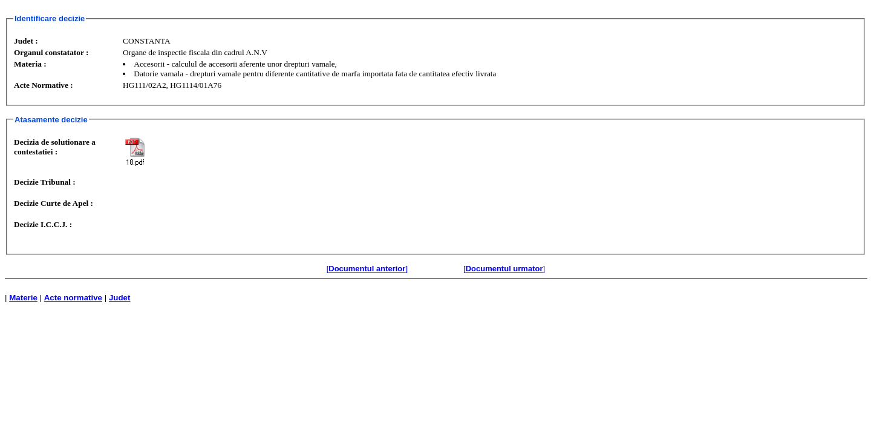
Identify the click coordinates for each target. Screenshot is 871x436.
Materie (23, 297)
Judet (120, 297)
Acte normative (73, 297)
